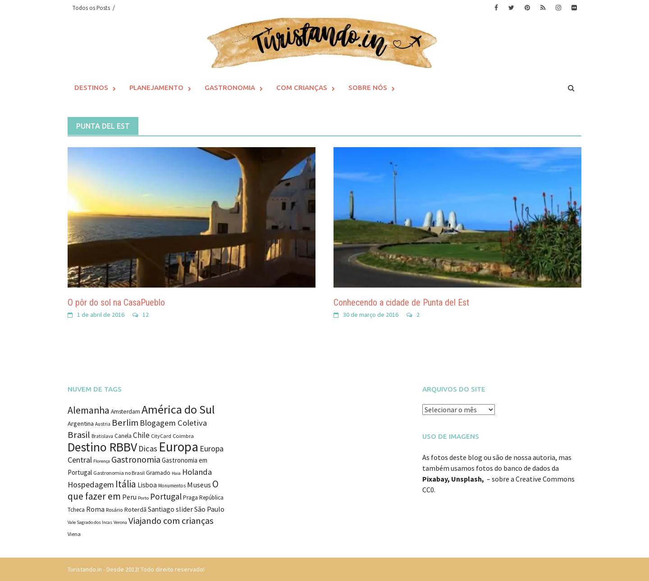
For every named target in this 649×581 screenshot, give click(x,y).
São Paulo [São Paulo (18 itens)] (209, 508)
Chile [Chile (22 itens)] (141, 435)
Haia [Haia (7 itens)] (176, 473)
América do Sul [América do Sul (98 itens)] (178, 409)
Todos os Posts (91, 8)
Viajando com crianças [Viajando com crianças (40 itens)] (171, 521)
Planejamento (156, 87)
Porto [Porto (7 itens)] (143, 498)
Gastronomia (230, 87)
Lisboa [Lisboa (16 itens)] (147, 485)
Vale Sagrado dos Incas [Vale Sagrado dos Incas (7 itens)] (90, 522)
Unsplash (466, 478)
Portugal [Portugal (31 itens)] (166, 496)
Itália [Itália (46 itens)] (125, 484)
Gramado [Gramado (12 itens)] (158, 473)
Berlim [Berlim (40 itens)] (125, 422)
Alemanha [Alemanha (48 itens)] (89, 410)
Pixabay (435, 478)
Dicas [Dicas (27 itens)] (147, 448)
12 (145, 315)
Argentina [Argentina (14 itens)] (81, 423)
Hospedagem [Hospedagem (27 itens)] (91, 484)
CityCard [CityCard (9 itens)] (161, 435)
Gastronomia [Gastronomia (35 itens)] (135, 459)
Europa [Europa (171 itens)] (178, 446)
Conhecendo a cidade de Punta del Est (401, 302)
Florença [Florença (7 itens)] (101, 461)
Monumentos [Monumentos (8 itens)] (172, 485)
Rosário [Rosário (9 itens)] (114, 509)
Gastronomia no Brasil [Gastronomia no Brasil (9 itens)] (119, 472)
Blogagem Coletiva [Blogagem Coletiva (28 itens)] (173, 423)
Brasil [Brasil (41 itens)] (79, 435)
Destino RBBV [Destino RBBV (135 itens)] (102, 447)
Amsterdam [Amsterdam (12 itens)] (125, 411)
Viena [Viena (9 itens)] (74, 534)
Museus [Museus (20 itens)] (199, 485)
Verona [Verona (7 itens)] (120, 522)
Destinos (91, 87)
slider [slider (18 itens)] (184, 508)
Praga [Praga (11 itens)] (190, 497)
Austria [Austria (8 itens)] (102, 424)
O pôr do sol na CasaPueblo (116, 302)
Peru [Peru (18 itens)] (129, 496)
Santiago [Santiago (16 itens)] (161, 509)
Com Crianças (301, 87)
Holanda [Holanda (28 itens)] (197, 472)
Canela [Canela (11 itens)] (123, 436)
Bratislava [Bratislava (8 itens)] (102, 436)
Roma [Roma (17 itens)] (95, 509)
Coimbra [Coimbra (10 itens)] (183, 435)
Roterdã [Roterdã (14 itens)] (135, 509)
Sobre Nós (367, 87)
